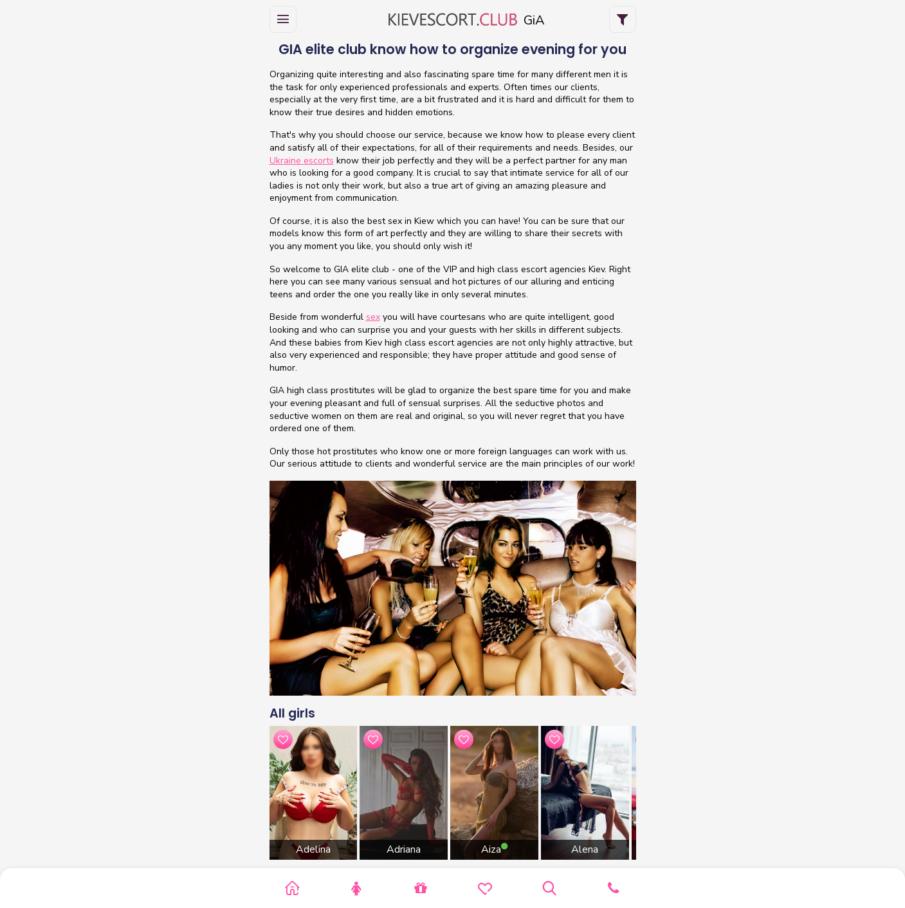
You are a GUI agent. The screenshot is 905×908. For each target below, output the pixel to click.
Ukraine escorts (302, 160)
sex (373, 317)
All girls (292, 713)
